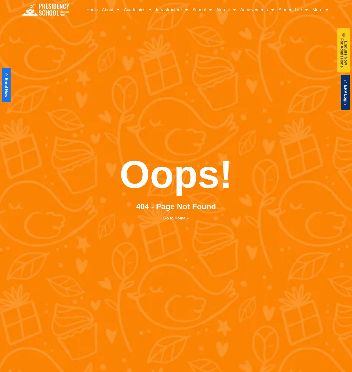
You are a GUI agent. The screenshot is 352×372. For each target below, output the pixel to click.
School (202, 10)
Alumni (226, 10)
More (320, 10)
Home (92, 9)
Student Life (293, 10)
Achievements (257, 10)
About (111, 10)
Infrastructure (172, 10)
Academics (138, 10)
